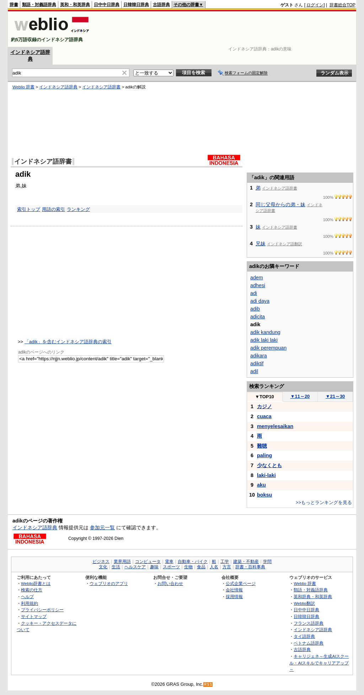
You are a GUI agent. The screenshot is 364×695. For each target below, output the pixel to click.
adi (253, 293)
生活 (116, 567)
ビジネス (100, 561)
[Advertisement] (226, 29)
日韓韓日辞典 (136, 4)
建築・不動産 (246, 561)
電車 (169, 561)
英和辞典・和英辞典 (313, 596)
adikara (258, 356)
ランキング (78, 209)
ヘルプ (27, 596)
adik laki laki (264, 340)
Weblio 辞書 (23, 87)
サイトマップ (34, 616)
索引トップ (28, 209)
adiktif (256, 363)
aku (261, 485)
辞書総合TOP (342, 4)
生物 (188, 567)
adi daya (259, 301)
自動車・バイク (193, 561)
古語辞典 (161, 4)
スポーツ (171, 567)
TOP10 (264, 396)
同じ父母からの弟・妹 (280, 204)
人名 (214, 567)
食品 (201, 567)
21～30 (335, 396)
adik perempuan (268, 348)
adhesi (257, 285)
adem (256, 277)
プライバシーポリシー (42, 609)
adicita (257, 316)
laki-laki (266, 475)
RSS (208, 684)
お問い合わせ (170, 583)
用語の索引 (53, 209)
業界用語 (122, 561)
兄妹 (261, 243)
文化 (103, 567)
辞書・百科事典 (250, 567)
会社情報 (234, 589)
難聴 (262, 446)
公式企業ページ (241, 583)
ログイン (314, 4)
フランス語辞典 (308, 623)
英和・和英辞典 (75, 4)
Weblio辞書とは (35, 583)
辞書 (14, 4)
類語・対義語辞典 (39, 4)
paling (264, 455)
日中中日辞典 (106, 4)
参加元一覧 (102, 527)
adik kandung (265, 332)
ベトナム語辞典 (308, 643)
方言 (227, 567)
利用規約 (29, 603)
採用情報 (234, 596)
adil (254, 371)
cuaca (264, 416)
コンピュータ (148, 561)
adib (255, 309)
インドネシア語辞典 (58, 87)
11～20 (300, 396)
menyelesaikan (275, 426)
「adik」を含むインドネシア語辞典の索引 (68, 341)
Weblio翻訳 (304, 603)
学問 (267, 561)
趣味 (154, 567)
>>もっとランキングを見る (324, 502)
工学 (224, 561)
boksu (264, 495)
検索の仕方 (31, 589)
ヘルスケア (135, 567)
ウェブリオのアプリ (109, 583)
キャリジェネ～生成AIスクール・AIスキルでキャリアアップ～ (319, 663)
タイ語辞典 (304, 636)
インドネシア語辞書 (101, 87)
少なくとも (269, 465)
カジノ (264, 406)
